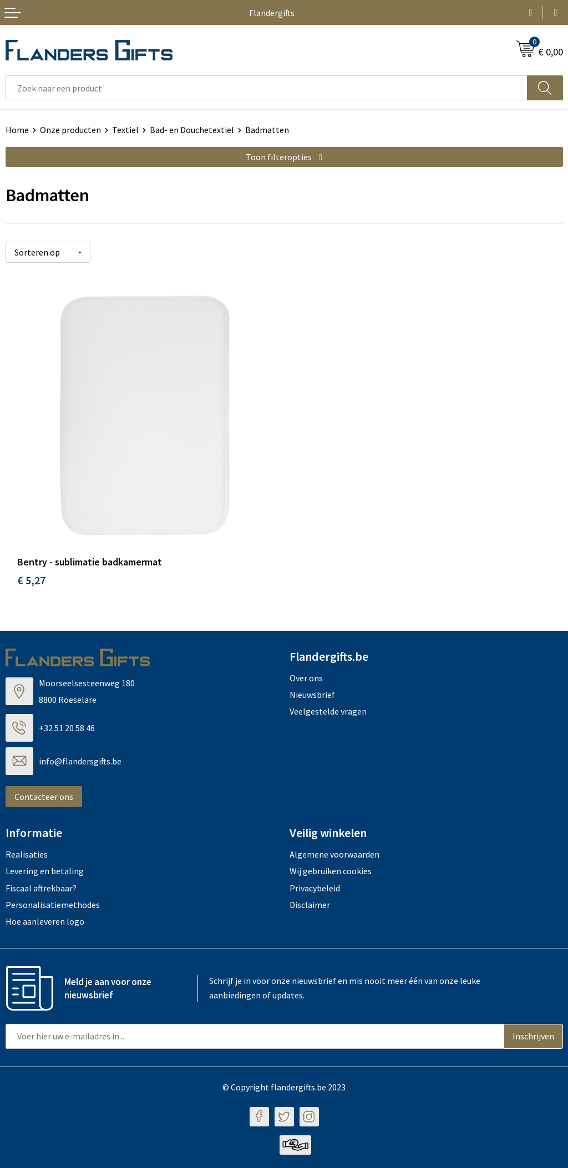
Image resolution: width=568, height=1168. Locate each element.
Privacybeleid (315, 888)
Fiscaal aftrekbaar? (41, 888)
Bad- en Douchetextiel (192, 129)
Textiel (125, 129)
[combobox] (267, 87)
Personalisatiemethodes (53, 904)
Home (17, 129)
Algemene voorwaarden (334, 854)
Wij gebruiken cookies (331, 870)
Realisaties (27, 854)
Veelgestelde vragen (328, 711)
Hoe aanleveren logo (45, 921)
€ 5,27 (31, 580)
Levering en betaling (45, 870)
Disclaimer (310, 904)
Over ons (306, 678)
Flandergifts (272, 12)
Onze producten (70, 129)
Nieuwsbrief (312, 694)
